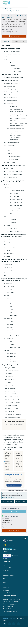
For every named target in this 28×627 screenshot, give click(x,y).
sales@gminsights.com (8, 497)
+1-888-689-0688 (11, 605)
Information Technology (6, 11)
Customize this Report (7, 501)
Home (2, 8)
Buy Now (14, 511)
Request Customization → (14, 485)
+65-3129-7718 (9, 608)
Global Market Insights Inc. (9, 618)
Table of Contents (19, 41)
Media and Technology (10, 8)
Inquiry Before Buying (20, 501)
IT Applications (16, 11)
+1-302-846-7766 (9, 606)
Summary (6, 41)
